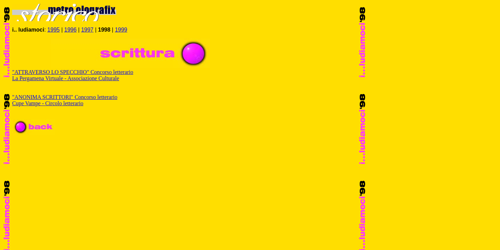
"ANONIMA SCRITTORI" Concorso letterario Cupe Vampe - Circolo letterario (64, 100)
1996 (70, 30)
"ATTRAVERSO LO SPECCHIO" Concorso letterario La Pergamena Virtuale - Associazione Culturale (72, 75)
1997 (87, 30)
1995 (53, 30)
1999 (121, 30)
